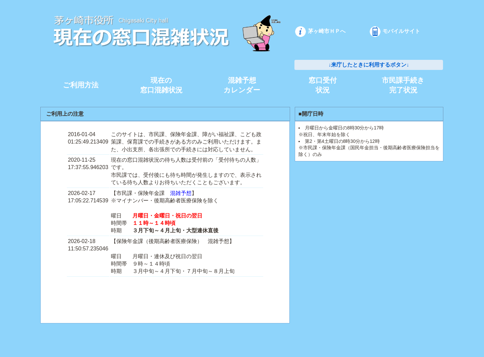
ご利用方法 (80, 85)
